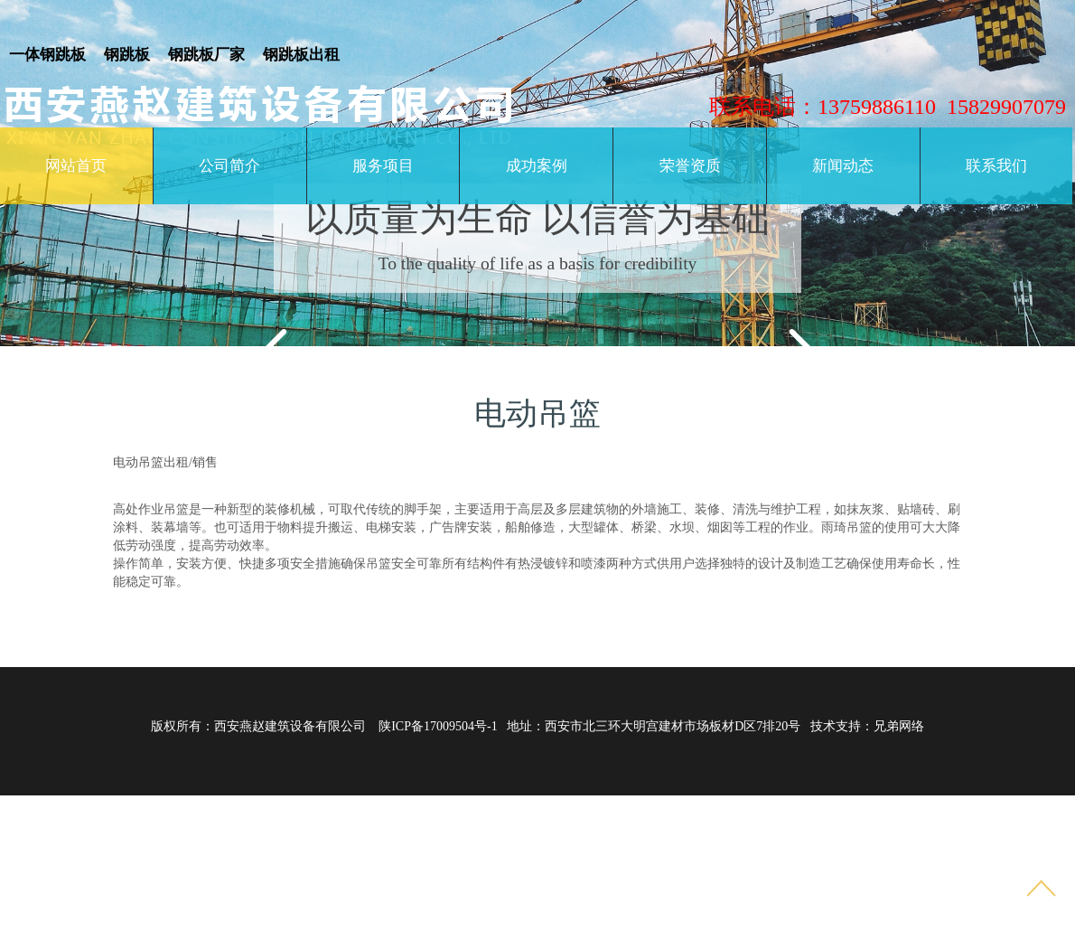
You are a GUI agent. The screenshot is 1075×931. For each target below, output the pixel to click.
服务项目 (383, 165)
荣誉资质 (690, 165)
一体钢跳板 (47, 54)
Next (786, 339)
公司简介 (229, 165)
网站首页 (76, 165)
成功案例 (536, 165)
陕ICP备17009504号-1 (438, 726)
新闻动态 (843, 165)
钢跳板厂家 (206, 54)
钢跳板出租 (301, 54)
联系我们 (996, 165)
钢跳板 (127, 54)
